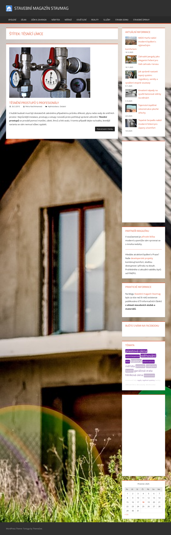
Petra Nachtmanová (33, 106)
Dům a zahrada (39, 19)
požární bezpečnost (132, 356)
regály (139, 380)
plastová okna (136, 351)
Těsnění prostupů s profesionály (38, 102)
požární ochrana (148, 361)
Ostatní (63, 106)
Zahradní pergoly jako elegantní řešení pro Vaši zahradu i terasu (149, 60)
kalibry (136, 361)
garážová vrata (143, 370)
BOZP (128, 361)
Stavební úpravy (141, 19)
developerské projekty (142, 258)
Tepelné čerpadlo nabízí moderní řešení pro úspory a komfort (150, 124)
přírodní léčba (148, 236)
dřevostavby (141, 385)
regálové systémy (148, 380)
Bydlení (12, 19)
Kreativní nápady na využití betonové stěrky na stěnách (149, 94)
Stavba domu (121, 19)
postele (140, 366)
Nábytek (56, 19)
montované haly (131, 380)
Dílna (23, 19)
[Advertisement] (143, 181)
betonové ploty (149, 375)
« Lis (126, 514)
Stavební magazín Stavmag (43, 8)
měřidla (130, 366)
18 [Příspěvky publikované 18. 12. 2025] (143, 502)
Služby (106, 19)
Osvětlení (81, 19)
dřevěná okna (150, 385)
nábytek (151, 366)
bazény (157, 380)
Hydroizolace (53, 106)
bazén (129, 370)
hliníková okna (134, 375)
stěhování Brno (130, 385)
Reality (95, 19)
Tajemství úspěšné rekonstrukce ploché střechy (148, 109)
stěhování (148, 355)
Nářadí (68, 19)
